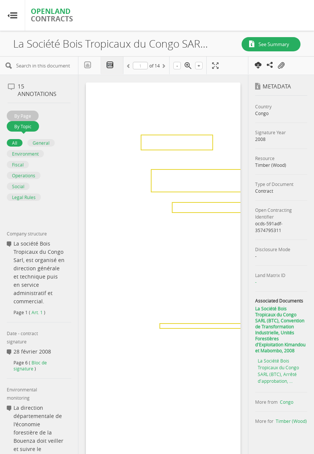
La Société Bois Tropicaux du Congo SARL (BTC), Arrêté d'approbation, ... (278, 371)
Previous (129, 67)
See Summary (273, 44)
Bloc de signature (30, 366)
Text (89, 65)
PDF (112, 65)
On (281, 65)
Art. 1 (37, 312)
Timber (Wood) (291, 421)
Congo (286, 402)
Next (163, 67)
